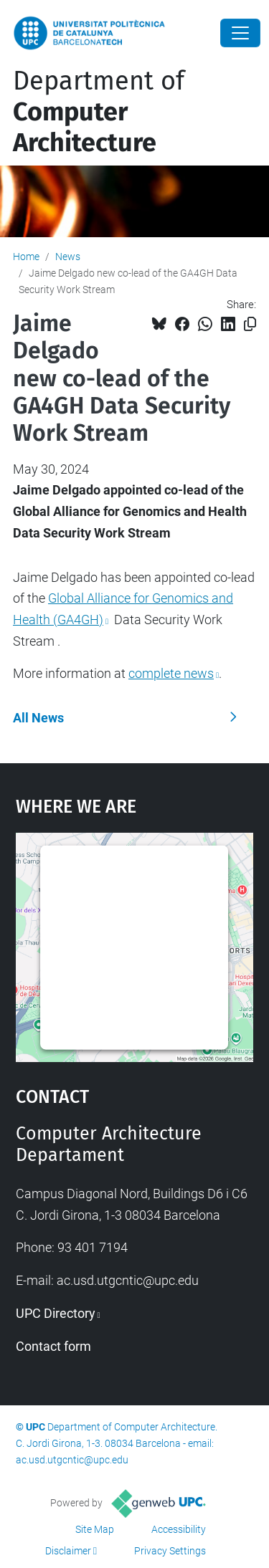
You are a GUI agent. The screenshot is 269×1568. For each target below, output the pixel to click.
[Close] (240, 33)
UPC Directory (55, 1313)
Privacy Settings (170, 1551)
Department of (98, 111)
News (67, 256)
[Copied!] (250, 324)
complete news (171, 673)
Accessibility (178, 1529)
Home (26, 256)
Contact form (53, 1346)
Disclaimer (68, 1551)
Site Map (94, 1529)
